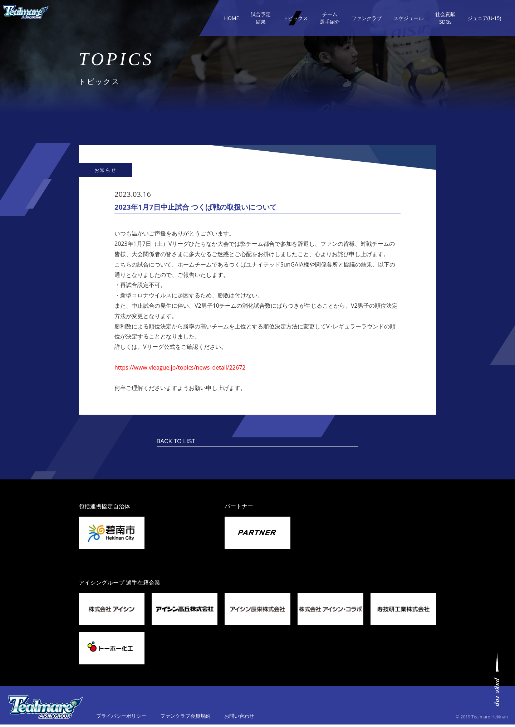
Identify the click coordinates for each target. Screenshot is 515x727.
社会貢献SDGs (445, 18)
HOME (231, 18)
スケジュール (408, 18)
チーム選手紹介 (330, 18)
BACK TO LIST (244, 443)
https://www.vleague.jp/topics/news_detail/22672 (179, 367)
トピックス (295, 18)
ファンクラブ (367, 18)
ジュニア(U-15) (484, 18)
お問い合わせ (239, 718)
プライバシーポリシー (121, 718)
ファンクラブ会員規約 (185, 718)
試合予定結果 (261, 18)
